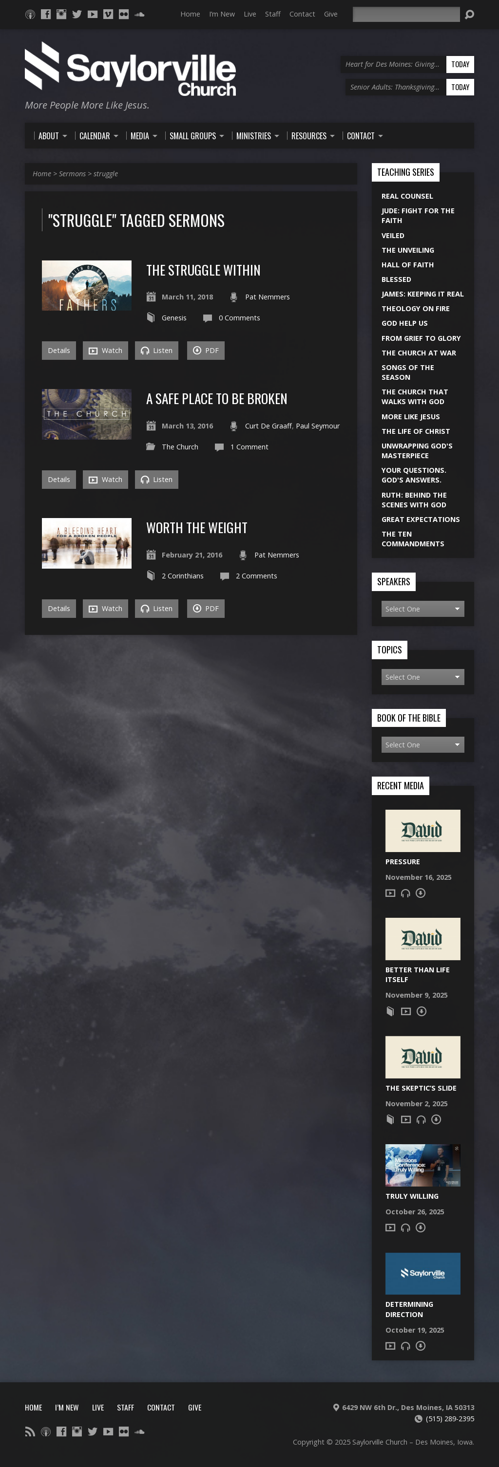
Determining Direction (409, 1309)
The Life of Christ (416, 431)
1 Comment (249, 446)
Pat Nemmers (267, 296)
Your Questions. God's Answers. (414, 474)
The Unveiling (408, 250)
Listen (157, 350)
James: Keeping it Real (423, 293)
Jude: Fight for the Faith (418, 215)
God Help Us (405, 323)
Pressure (402, 861)
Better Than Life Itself (417, 974)
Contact (302, 14)
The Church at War (419, 352)
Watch (105, 350)
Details (59, 350)
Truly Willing (412, 1196)
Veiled (393, 235)
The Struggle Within (203, 269)
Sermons (72, 173)
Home (190, 14)
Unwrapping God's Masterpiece (417, 450)
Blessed (396, 279)
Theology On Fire (416, 308)
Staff (273, 14)
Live (250, 14)
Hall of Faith (408, 264)
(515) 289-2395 (450, 1418)
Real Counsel (407, 196)
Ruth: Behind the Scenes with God (414, 499)
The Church (180, 446)
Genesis (174, 317)
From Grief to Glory (421, 338)
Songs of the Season (408, 372)
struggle (106, 173)
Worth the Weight (197, 527)
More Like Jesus (411, 416)
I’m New (222, 14)
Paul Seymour (318, 425)
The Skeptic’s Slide (421, 1088)
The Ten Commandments (413, 538)
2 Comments (256, 575)
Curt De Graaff (268, 425)
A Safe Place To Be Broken (217, 398)
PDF (206, 350)
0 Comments (239, 317)
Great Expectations (421, 519)
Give (331, 14)
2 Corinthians (183, 575)
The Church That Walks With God (415, 396)
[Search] (406, 14)
